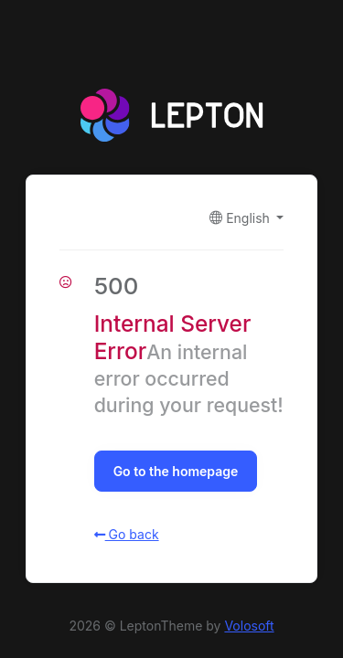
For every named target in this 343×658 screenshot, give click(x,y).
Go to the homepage (176, 471)
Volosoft (248, 625)
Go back (126, 534)
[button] (246, 218)
